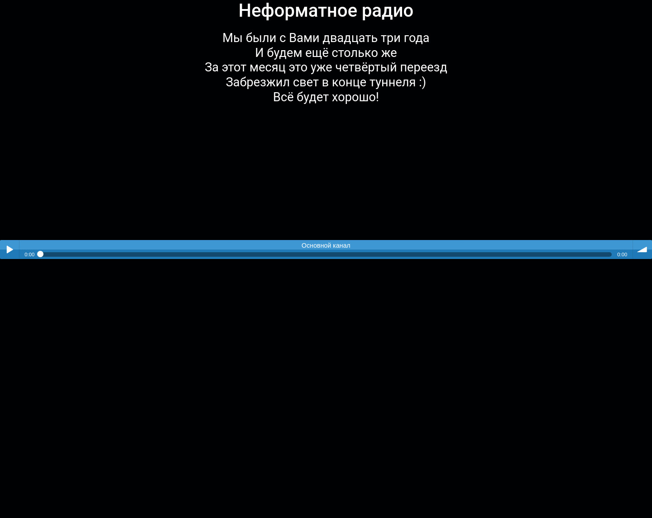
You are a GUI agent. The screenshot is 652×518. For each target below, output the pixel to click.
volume (642, 249)
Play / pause (9, 249)
